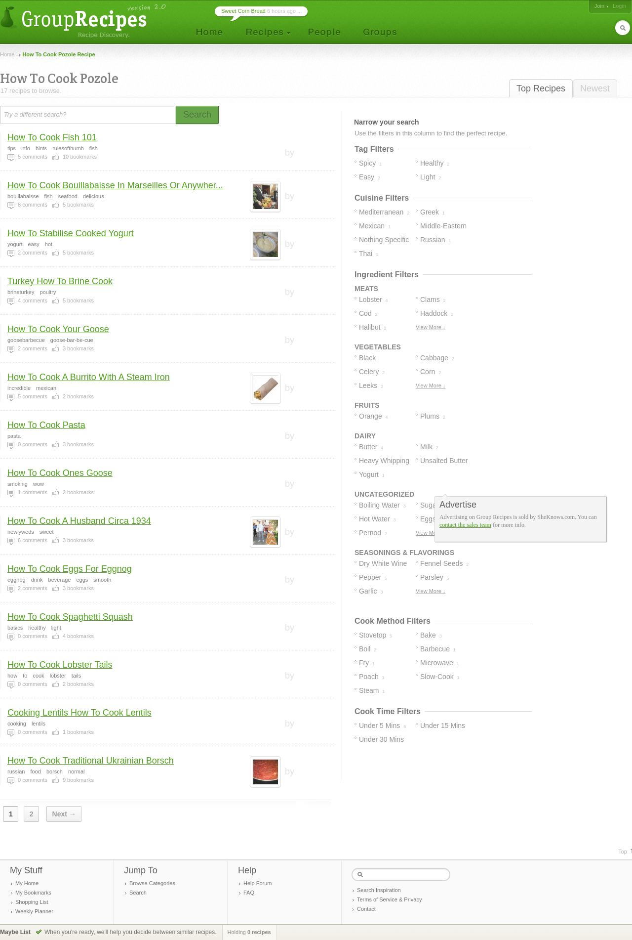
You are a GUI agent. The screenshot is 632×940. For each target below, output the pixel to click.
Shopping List (31, 902)
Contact (366, 909)
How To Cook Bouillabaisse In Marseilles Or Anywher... (115, 185)
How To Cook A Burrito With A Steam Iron (88, 377)
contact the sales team (465, 524)
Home (7, 54)
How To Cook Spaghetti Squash (70, 617)
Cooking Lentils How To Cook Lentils (79, 713)
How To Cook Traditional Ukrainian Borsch (90, 761)
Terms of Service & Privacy (389, 899)
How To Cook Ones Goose (60, 473)
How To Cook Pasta (46, 425)
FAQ (248, 893)
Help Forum (257, 883)
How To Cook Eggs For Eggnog (69, 569)
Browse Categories (152, 883)
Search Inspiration (379, 890)
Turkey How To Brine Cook (60, 281)
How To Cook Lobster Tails (59, 665)
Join (599, 6)
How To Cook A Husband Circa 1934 (79, 521)
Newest (595, 88)
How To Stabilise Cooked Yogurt (70, 233)
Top (622, 852)
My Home (27, 883)
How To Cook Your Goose (58, 329)
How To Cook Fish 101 (52, 137)
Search (138, 893)
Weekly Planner (34, 911)
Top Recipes (540, 88)
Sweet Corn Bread (243, 11)
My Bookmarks (33, 893)
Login (619, 6)
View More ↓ (430, 327)
